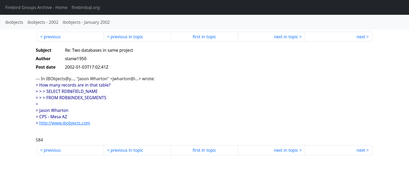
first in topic (204, 37)
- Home (36, 7)
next (361, 37)
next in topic (286, 37)
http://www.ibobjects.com (64, 123)
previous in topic (126, 37)
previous (52, 37)
